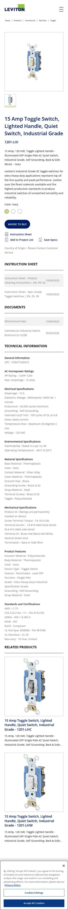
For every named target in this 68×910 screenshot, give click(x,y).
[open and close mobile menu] (61, 9)
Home (7, 20)
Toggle (53, 20)
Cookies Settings (34, 892)
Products (17, 20)
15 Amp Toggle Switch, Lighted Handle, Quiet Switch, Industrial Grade (29, 725)
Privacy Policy (12, 885)
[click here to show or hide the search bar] (54, 9)
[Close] (64, 866)
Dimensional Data (15, 321)
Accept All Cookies (34, 903)
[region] (34, 885)
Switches (43, 20)
